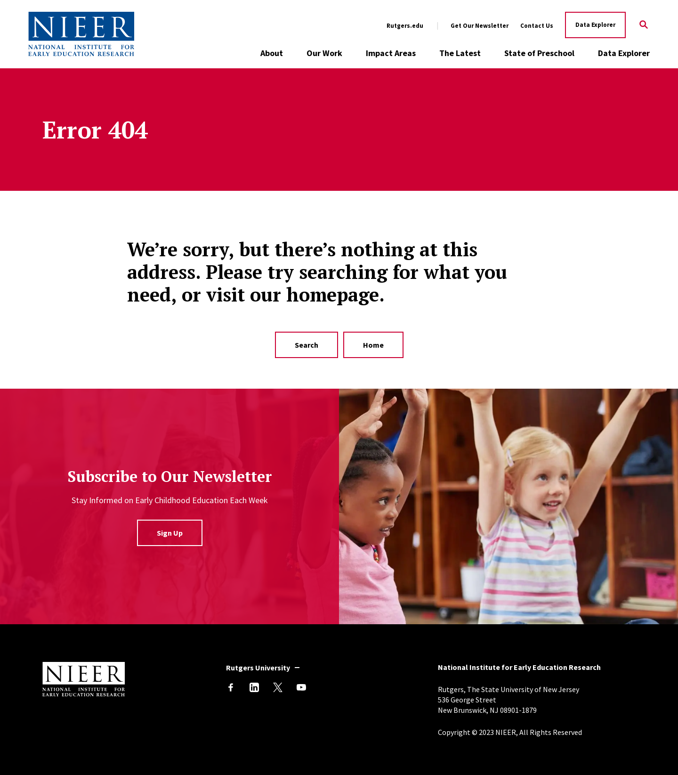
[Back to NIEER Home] (81, 34)
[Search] (644, 25)
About (271, 53)
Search (306, 345)
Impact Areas (391, 53)
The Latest (460, 53)
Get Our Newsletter (479, 26)
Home (373, 345)
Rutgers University (258, 667)
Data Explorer (595, 25)
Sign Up (170, 533)
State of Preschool (539, 53)
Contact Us (536, 26)
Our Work (324, 53)
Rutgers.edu (405, 26)
